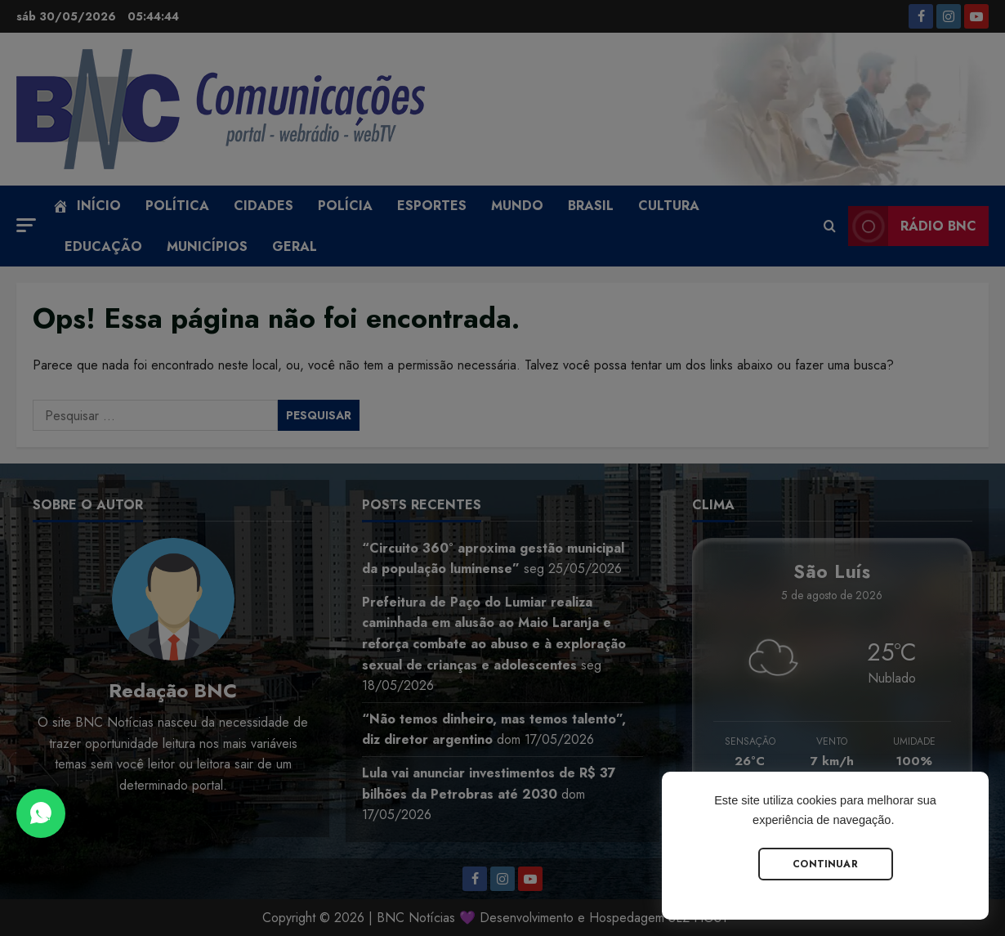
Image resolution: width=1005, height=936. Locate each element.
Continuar (825, 864)
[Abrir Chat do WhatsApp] (40, 813)
